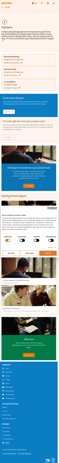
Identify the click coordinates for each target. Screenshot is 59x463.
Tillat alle (48, 253)
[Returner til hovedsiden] (6, 3)
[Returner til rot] (2, 7)
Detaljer (50, 247)
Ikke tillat (11, 253)
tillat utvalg (29, 253)
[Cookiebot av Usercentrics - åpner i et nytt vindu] (49, 208)
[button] (42, 3)
